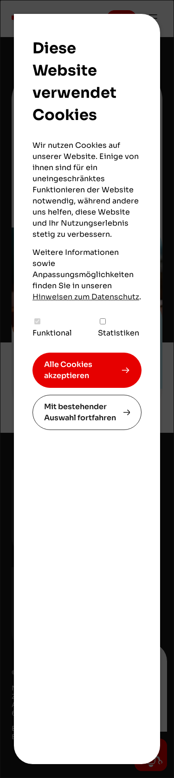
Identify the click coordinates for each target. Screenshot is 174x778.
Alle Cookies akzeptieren (68, 370)
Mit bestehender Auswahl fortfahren (80, 412)
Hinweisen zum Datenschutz (85, 297)
